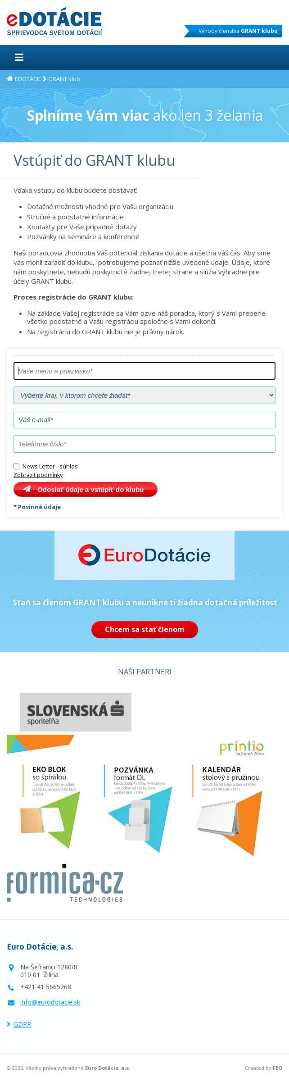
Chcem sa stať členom (145, 629)
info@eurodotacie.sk (50, 1002)
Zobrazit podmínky (38, 475)
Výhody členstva (238, 31)
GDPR (22, 1024)
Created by (263, 1068)
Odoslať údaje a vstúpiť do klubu (90, 489)
